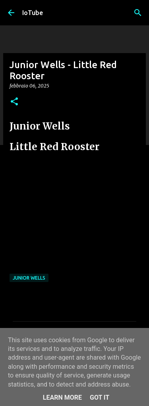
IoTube (32, 12)
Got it (99, 397)
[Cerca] (138, 12)
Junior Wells (29, 277)
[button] (14, 102)
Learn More (62, 397)
